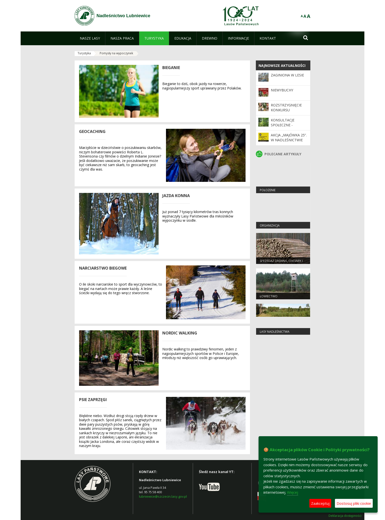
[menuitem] (90, 38)
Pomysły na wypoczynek (116, 53)
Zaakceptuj (320, 503)
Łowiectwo (268, 296)
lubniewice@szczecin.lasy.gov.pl (163, 496)
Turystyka (84, 53)
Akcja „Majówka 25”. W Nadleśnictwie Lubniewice (289, 140)
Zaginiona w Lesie (287, 75)
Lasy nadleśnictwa (274, 332)
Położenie (267, 190)
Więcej (292, 492)
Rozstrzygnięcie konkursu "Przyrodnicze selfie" (286, 112)
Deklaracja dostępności (345, 516)
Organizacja (270, 225)
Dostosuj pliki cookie (354, 503)
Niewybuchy (282, 90)
